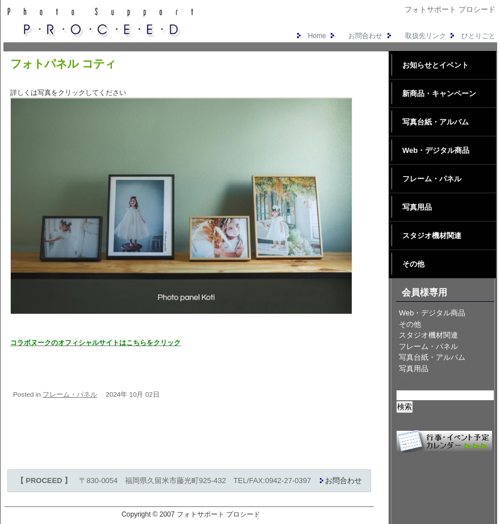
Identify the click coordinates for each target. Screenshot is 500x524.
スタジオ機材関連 (431, 235)
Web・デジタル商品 (435, 150)
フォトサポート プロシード (218, 514)
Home (310, 36)
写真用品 (417, 207)
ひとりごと (471, 36)
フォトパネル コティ (63, 63)
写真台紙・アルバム (435, 122)
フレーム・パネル (70, 394)
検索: (404, 384)
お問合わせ (355, 36)
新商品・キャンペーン (439, 93)
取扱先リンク (415, 36)
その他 (413, 264)
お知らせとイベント (435, 65)
